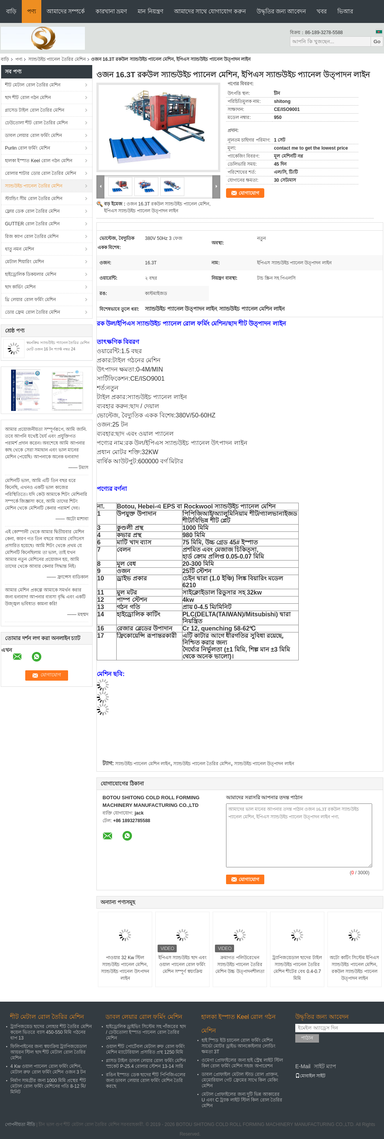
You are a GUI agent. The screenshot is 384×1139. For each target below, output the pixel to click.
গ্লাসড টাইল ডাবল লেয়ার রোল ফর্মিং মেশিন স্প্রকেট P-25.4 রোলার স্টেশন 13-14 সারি (146, 1063)
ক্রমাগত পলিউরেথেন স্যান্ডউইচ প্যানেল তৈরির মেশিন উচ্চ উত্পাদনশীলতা (239, 964)
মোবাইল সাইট (310, 1076)
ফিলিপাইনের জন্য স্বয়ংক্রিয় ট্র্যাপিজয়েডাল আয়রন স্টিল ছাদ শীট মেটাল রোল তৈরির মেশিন (48, 1052)
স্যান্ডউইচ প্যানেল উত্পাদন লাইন (264, 763)
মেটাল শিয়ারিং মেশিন (24, 261)
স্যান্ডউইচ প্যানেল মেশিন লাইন (142, 763)
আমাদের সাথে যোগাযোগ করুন (210, 11)
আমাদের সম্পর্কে (66, 11)
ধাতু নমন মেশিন (19, 249)
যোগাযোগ (249, 193)
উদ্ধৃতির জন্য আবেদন (281, 11)
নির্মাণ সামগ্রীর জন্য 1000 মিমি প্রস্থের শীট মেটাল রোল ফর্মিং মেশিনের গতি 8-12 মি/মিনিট (48, 1086)
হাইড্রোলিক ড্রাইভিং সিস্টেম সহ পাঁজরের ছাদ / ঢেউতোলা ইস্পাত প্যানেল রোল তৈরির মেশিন (146, 1032)
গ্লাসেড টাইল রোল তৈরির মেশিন (34, 110)
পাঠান (307, 1038)
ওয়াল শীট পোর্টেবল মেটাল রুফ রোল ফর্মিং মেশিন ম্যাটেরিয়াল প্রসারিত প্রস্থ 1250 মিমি (145, 1049)
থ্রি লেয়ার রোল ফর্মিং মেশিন (30, 299)
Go (377, 41)
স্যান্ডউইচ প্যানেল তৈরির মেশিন (57, 59)
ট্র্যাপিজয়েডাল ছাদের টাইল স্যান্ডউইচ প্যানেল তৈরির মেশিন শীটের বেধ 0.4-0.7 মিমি (297, 968)
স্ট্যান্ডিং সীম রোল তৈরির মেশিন (33, 198)
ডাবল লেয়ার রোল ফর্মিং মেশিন (33, 135)
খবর (322, 11)
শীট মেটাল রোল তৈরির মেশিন (32, 85)
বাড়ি (11, 11)
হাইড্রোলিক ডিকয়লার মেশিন (30, 274)
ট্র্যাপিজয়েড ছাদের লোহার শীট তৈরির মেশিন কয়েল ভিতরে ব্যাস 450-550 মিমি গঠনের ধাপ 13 (51, 1032)
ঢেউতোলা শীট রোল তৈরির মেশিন (36, 122)
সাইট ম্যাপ (325, 1066)
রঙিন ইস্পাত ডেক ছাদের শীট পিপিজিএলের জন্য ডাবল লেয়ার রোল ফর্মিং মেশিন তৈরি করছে (145, 1080)
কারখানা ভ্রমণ (111, 11)
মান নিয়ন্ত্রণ (150, 11)
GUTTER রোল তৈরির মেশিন (32, 223)
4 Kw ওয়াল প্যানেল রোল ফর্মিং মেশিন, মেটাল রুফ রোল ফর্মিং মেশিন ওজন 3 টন (48, 1069)
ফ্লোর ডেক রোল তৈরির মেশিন (32, 211)
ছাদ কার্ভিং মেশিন (20, 287)
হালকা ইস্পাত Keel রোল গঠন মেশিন (38, 160)
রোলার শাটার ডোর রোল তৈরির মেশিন (40, 173)
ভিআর (345, 11)
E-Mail (303, 1066)
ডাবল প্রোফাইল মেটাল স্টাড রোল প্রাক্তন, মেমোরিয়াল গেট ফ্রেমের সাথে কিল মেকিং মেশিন (240, 1080)
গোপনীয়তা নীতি (20, 1124)
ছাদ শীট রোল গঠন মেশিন (28, 97)
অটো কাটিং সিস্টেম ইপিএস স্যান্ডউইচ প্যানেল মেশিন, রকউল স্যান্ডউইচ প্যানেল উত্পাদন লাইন (354, 968)
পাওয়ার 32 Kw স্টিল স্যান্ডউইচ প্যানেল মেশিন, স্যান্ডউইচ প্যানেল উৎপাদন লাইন (125, 968)
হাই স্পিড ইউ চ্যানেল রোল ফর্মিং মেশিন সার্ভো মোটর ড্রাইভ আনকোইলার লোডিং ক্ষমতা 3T (238, 1046)
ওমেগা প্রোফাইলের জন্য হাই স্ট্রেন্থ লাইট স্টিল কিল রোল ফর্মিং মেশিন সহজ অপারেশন (242, 1063)
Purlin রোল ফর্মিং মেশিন (27, 148)
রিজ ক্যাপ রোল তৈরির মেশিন (32, 236)
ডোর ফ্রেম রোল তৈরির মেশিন (32, 312)
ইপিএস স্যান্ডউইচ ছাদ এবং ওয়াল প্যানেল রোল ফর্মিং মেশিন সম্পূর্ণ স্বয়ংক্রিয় (182, 964)
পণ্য (31, 11)
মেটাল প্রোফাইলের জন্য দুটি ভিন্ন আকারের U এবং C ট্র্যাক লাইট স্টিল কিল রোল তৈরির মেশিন (242, 1100)
